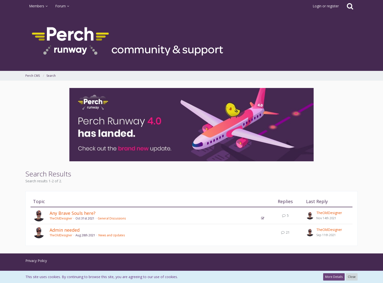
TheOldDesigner (61, 218)
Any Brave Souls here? (73, 213)
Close (352, 277)
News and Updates (111, 235)
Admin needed (65, 230)
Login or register (326, 6)
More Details (334, 277)
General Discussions (112, 218)
